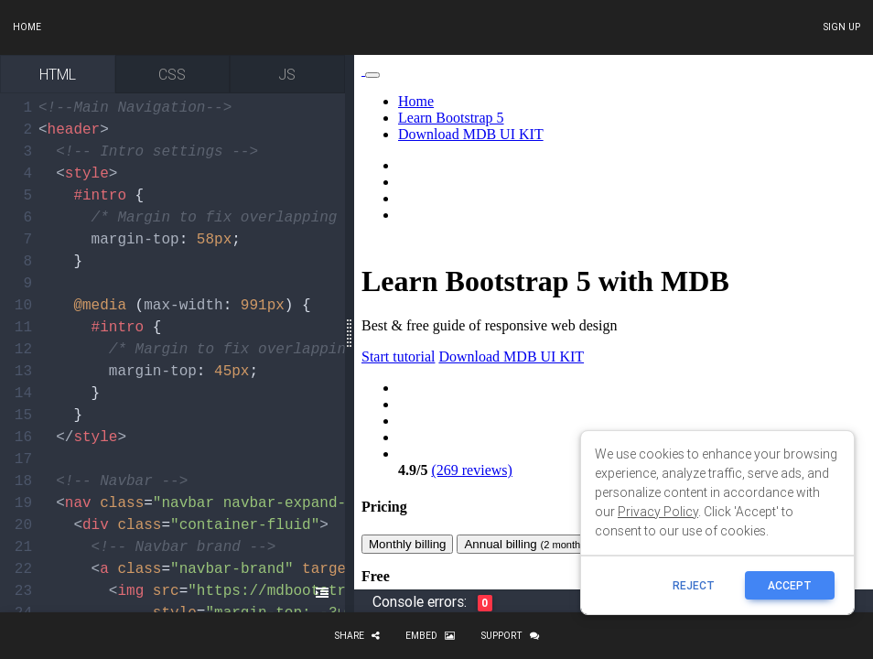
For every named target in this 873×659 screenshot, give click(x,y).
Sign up (841, 27)
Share (357, 636)
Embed (430, 636)
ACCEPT (790, 585)
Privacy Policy (658, 511)
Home (27, 27)
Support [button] (509, 636)
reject (694, 585)
